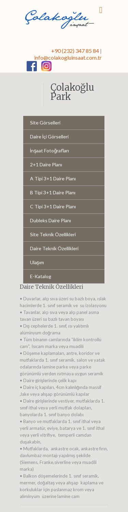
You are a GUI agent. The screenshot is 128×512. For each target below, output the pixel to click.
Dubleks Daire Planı (50, 220)
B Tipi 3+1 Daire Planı (52, 192)
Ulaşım (37, 262)
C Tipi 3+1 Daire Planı (53, 206)
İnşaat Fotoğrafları (49, 150)
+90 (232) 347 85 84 (75, 50)
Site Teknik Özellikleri (53, 234)
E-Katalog (40, 276)
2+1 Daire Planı (46, 164)
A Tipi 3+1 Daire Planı (53, 178)
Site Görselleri (45, 122)
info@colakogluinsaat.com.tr (68, 57)
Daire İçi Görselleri (49, 136)
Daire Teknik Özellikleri (54, 248)
